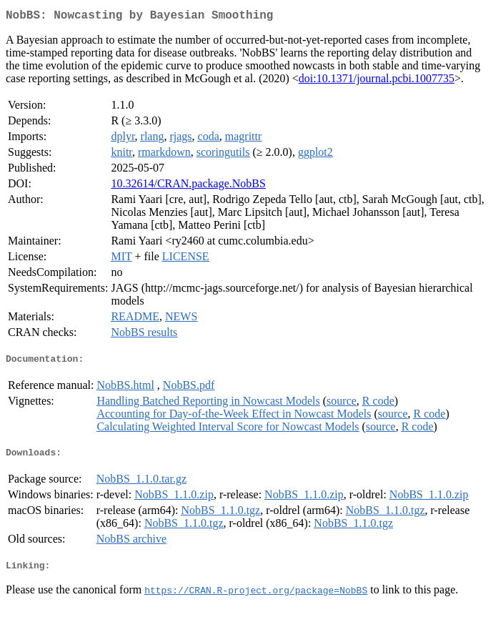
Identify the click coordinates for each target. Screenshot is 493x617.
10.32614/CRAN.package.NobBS (188, 186)
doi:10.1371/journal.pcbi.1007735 (376, 81)
